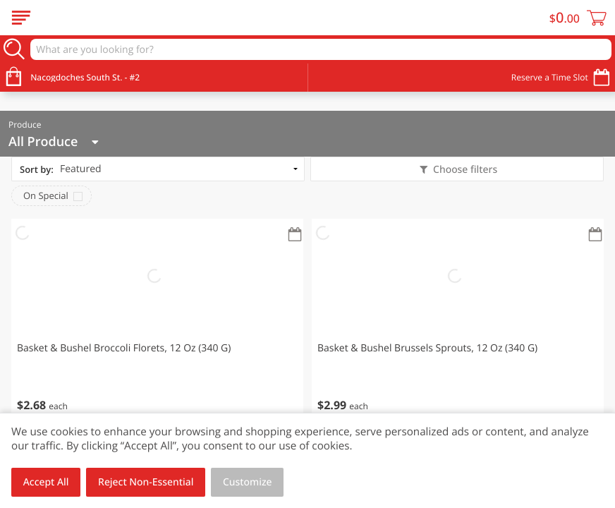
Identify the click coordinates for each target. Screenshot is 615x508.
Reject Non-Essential (145, 482)
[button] (157, 324)
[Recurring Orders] (295, 235)
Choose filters (463, 169)
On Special (45, 195)
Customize (247, 482)
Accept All (46, 482)
